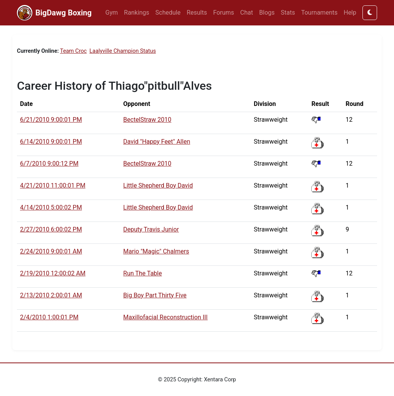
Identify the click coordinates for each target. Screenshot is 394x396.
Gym (111, 12)
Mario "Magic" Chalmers (156, 251)
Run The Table (142, 273)
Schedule (167, 12)
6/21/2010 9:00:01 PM (51, 119)
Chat (246, 12)
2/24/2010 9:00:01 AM (51, 251)
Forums (223, 12)
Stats (288, 12)
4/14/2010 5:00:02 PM (51, 207)
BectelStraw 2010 (147, 119)
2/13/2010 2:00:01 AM (51, 295)
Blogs (267, 12)
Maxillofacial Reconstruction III (165, 317)
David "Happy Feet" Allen (156, 141)
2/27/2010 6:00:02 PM (51, 229)
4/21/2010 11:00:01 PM (52, 185)
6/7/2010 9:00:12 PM (49, 163)
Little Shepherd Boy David (158, 185)
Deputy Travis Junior (151, 229)
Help (350, 12)
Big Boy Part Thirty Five (154, 295)
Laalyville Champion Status (123, 51)
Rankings (136, 12)
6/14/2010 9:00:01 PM (51, 141)
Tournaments (319, 12)
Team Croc (73, 51)
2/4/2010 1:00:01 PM (49, 317)
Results (197, 12)
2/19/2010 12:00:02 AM (52, 273)
